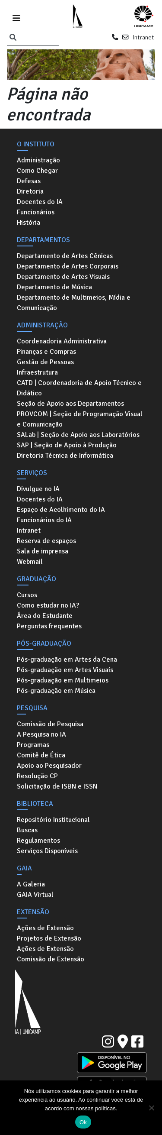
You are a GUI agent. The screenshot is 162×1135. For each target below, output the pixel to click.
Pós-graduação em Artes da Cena (67, 659)
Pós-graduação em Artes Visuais (65, 670)
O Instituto (35, 144)
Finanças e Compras (46, 351)
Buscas (27, 830)
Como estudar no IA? (48, 605)
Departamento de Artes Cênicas (65, 256)
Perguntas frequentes (49, 626)
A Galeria (31, 884)
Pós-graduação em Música (56, 690)
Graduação (36, 579)
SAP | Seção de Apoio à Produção (67, 445)
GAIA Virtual (35, 894)
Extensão (33, 912)
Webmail (30, 561)
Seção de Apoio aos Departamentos (70, 403)
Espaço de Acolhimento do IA (61, 509)
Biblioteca (35, 803)
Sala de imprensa (42, 551)
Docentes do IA (40, 201)
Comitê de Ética (41, 755)
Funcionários (35, 212)
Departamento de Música (54, 287)
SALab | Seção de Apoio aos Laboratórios (78, 434)
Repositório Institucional (53, 819)
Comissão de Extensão (50, 959)
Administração (38, 160)
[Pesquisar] (13, 37)
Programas (33, 744)
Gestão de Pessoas (45, 362)
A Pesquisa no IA (41, 734)
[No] (151, 1107)
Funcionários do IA (44, 520)
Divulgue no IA (38, 489)
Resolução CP (37, 776)
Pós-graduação (44, 643)
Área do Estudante (45, 615)
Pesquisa (32, 708)
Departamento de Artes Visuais (63, 276)
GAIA (24, 868)
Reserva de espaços (46, 541)
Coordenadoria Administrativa (62, 341)
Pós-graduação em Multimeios (62, 680)
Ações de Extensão (45, 928)
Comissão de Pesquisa (50, 724)
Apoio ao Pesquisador (49, 765)
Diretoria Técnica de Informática (65, 455)
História (28, 222)
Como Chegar (37, 170)
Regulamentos (38, 840)
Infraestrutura (37, 372)
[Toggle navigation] (16, 16)
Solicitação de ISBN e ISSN (57, 786)
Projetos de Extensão (49, 938)
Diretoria (30, 191)
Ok (83, 1122)
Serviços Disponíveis (47, 851)
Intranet (143, 37)
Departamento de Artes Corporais (67, 266)
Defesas (29, 181)
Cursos (27, 595)
